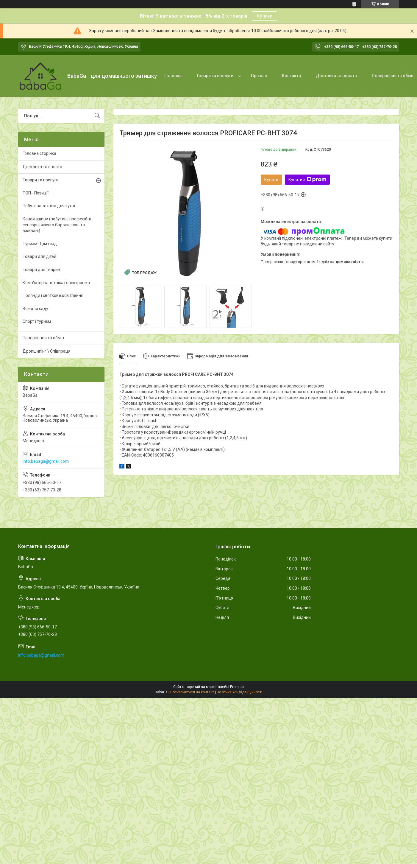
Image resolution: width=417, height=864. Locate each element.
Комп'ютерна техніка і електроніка (56, 282)
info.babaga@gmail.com (46, 461)
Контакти (291, 75)
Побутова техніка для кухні (49, 205)
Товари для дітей (39, 256)
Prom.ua (237, 687)
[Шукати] (97, 116)
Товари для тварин (41, 269)
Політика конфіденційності (239, 692)
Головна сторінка (39, 153)
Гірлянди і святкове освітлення (53, 295)
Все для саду (35, 308)
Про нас (259, 75)
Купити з (307, 179)
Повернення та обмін (43, 337)
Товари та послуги (214, 75)
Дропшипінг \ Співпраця (47, 351)
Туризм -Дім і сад (40, 243)
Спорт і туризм (37, 321)
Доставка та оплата (336, 75)
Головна (173, 75)
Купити (264, 16)
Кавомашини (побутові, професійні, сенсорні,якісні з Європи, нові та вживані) (57, 225)
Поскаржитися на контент (192, 692)
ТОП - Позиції (36, 193)
